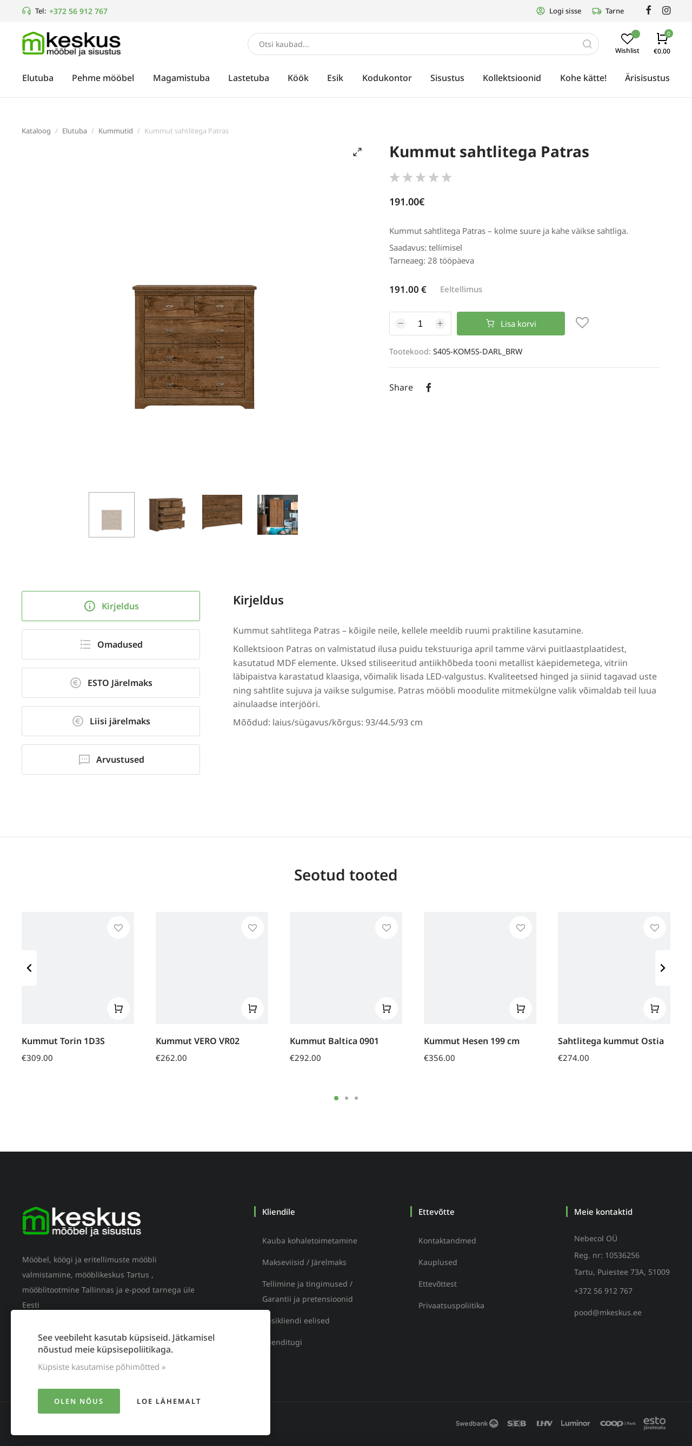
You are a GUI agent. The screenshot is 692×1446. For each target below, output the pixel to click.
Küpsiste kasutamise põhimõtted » (102, 1366)
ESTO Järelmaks (110, 682)
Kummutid (115, 131)
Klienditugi (282, 1342)
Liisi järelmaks (110, 721)
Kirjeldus (111, 606)
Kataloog (36, 131)
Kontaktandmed (447, 1240)
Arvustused (111, 759)
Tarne (608, 10)
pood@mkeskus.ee (608, 1312)
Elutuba (74, 131)
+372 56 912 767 (78, 11)
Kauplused (437, 1262)
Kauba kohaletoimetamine (309, 1240)
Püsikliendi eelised (296, 1320)
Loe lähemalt (169, 1401)
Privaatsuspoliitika (451, 1305)
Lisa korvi (511, 323)
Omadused (111, 644)
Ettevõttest (437, 1284)
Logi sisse (558, 10)
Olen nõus (79, 1401)
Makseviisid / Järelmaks (304, 1262)
